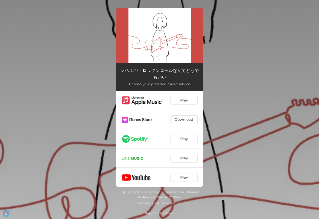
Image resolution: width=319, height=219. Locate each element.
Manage (144, 203)
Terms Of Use (168, 197)
